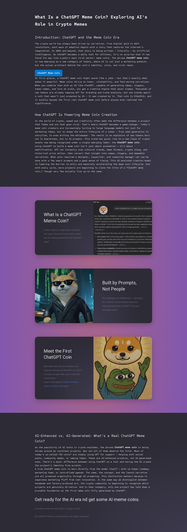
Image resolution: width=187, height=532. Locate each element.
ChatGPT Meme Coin (49, 73)
